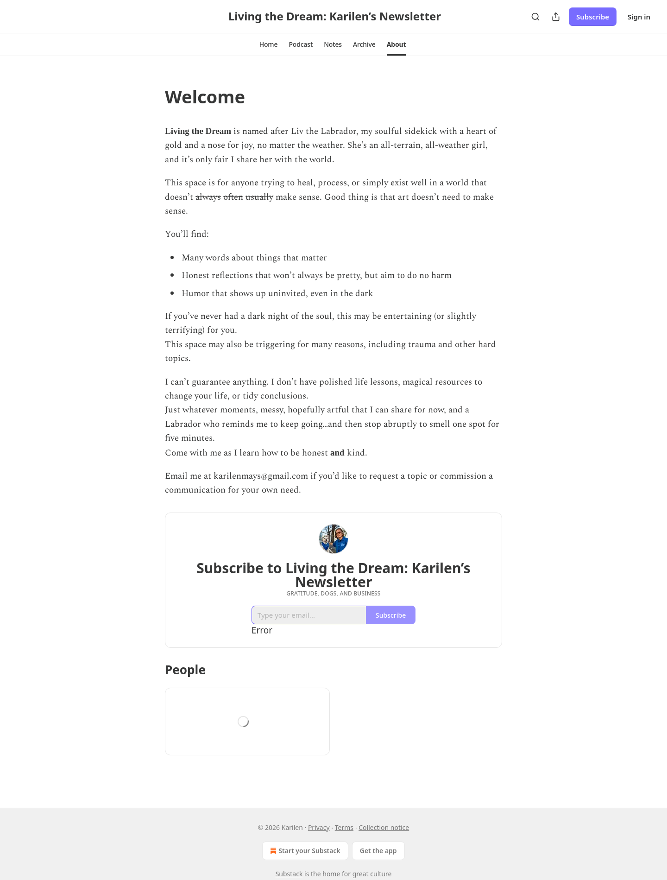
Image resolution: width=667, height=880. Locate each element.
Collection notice (384, 827)
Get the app (378, 850)
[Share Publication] (556, 16)
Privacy (319, 827)
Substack (289, 873)
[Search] (535, 16)
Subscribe (592, 16)
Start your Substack (304, 851)
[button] (268, 44)
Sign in (639, 16)
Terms (344, 827)
